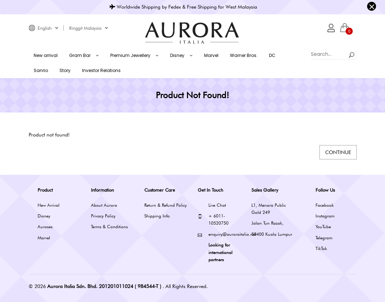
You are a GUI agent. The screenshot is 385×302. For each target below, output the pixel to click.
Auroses (45, 226)
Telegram (324, 237)
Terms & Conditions (109, 226)
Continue (338, 152)
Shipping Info (157, 216)
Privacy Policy (103, 216)
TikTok (321, 248)
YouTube (323, 226)
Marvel (44, 237)
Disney (44, 216)
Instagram (325, 216)
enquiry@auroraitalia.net (219, 234)
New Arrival (48, 205)
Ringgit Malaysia (88, 28)
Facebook (325, 205)
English (48, 28)
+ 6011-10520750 (213, 219)
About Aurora (104, 205)
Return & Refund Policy (165, 205)
